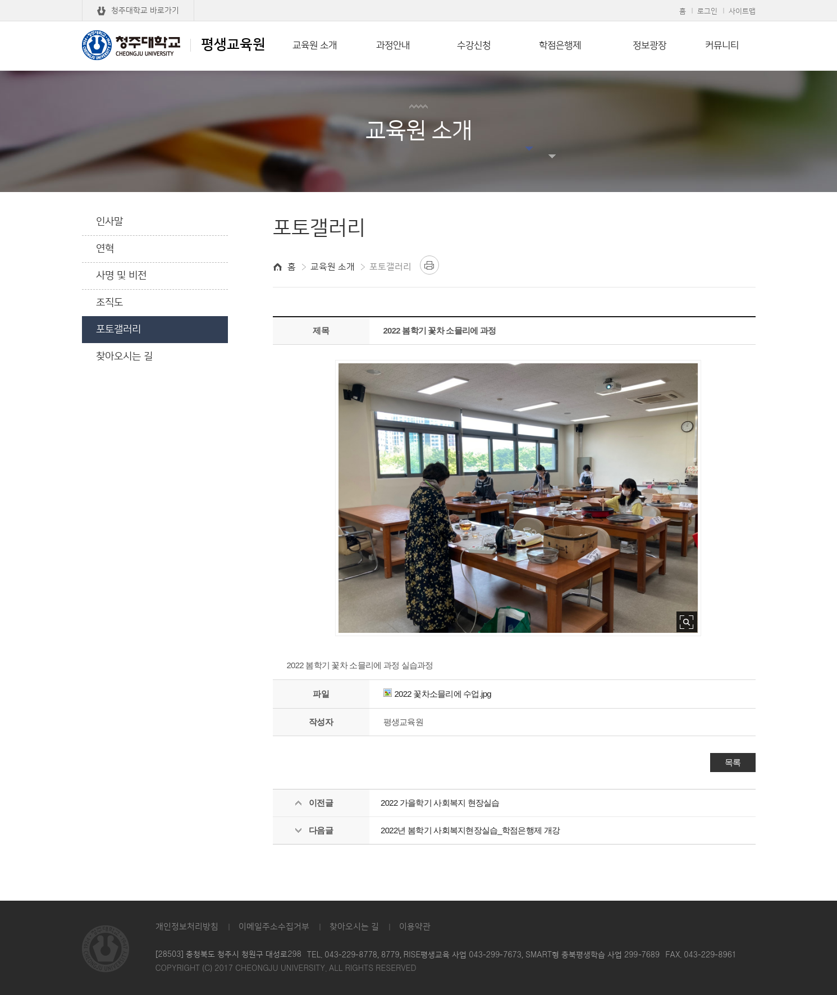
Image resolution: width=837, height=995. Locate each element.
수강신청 (474, 45)
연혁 (105, 248)
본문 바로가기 (418, 0)
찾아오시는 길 (124, 356)
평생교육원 (174, 45)
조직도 (109, 302)
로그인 (707, 11)
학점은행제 (560, 45)
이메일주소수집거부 (274, 927)
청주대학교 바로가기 (145, 10)
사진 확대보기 (687, 622)
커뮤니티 (722, 45)
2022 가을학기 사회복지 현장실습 (440, 802)
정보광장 (649, 45)
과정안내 (393, 45)
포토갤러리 (118, 329)
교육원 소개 (314, 45)
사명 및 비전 (121, 275)
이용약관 (415, 927)
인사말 (109, 221)
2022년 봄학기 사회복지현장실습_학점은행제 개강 (470, 830)
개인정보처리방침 (186, 927)
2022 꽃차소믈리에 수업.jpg (437, 694)
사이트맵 (742, 11)
